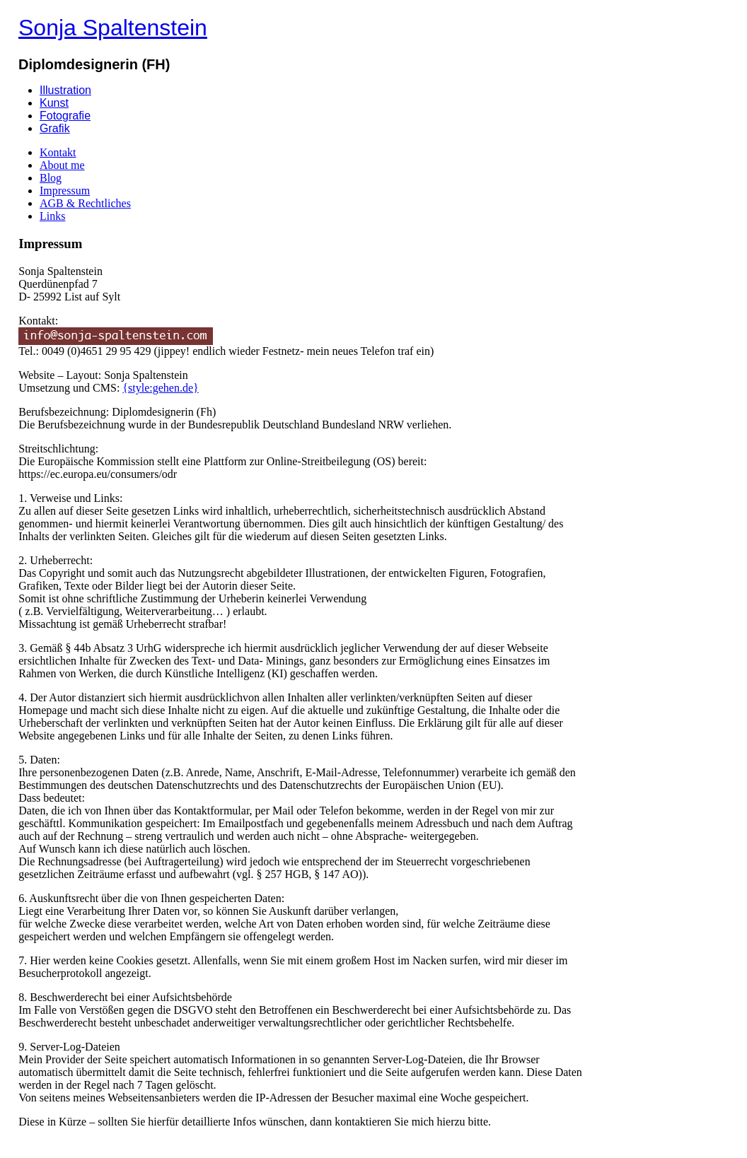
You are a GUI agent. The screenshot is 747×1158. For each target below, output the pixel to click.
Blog (51, 178)
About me (62, 165)
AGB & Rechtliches (85, 203)
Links (52, 216)
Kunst (54, 103)
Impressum (65, 191)
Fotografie (65, 116)
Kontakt (58, 152)
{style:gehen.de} (160, 388)
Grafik (55, 128)
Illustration (65, 90)
